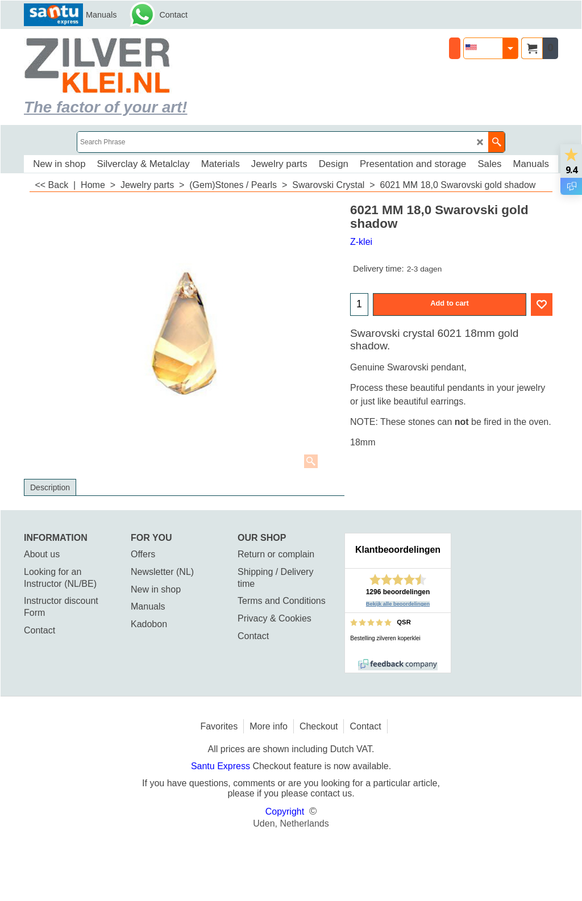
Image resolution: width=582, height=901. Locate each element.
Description (50, 487)
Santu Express (222, 766)
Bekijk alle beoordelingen (398, 604)
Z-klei (361, 242)
